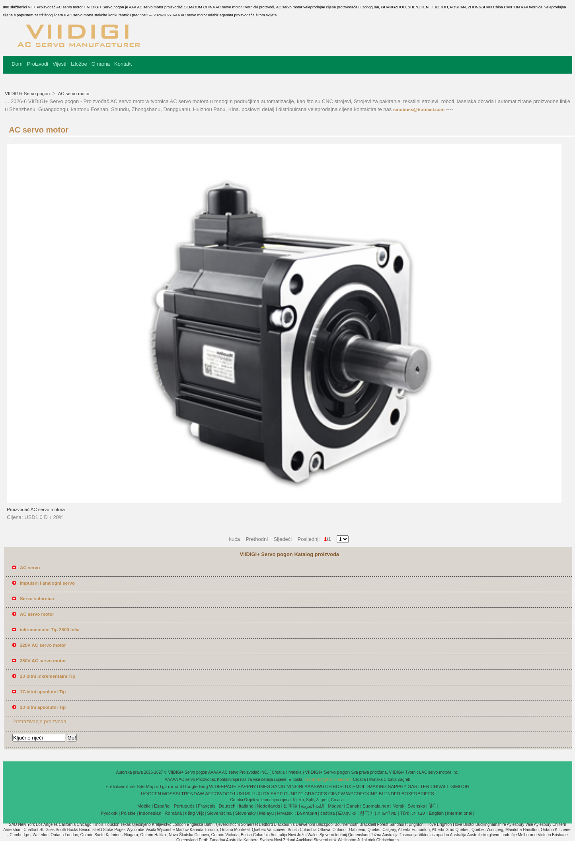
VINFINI (295, 786)
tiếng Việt (194, 813)
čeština (327, 813)
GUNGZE (293, 793)
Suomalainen (376, 806)
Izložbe (79, 64)
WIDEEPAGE (222, 786)
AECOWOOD (219, 793)
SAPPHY (397, 786)
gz (164, 786)
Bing (203, 786)
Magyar (335, 806)
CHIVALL (440, 786)
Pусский (109, 813)
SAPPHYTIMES (254, 786)
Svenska (416, 806)
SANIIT (278, 786)
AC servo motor (73, 93)
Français (206, 806)
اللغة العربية (312, 806)
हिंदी (432, 806)
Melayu (266, 813)
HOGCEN (151, 793)
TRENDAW (192, 793)
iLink (131, 786)
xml (178, 786)
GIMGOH (460, 786)
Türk (404, 813)
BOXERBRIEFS (418, 793)
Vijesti (59, 64)
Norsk (398, 806)
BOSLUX (342, 786)
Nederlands (268, 806)
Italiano (246, 806)
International (459, 813)
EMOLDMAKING (370, 786)
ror (170, 786)
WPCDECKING (362, 793)
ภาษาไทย (387, 813)
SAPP (277, 793)
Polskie (128, 813)
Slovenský (245, 813)
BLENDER (389, 793)
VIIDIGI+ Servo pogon (28, 93)
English (436, 813)
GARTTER (418, 786)
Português (184, 806)
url (158, 786)
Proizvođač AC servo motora (36, 509)
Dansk (352, 806)
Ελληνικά (347, 813)
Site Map (146, 786)
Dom (17, 64)
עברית (418, 813)
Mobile (144, 806)
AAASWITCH (317, 786)
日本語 (290, 806)
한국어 (367, 813)
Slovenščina (219, 813)
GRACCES (315, 793)
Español (162, 806)
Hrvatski (285, 813)
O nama (101, 64)
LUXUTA (260, 793)
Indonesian (150, 813)
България (307, 813)
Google (190, 786)
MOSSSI (171, 793)
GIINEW (336, 793)
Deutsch (227, 806)
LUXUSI (242, 793)
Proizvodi (37, 64)
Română (173, 813)
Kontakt (123, 64)
